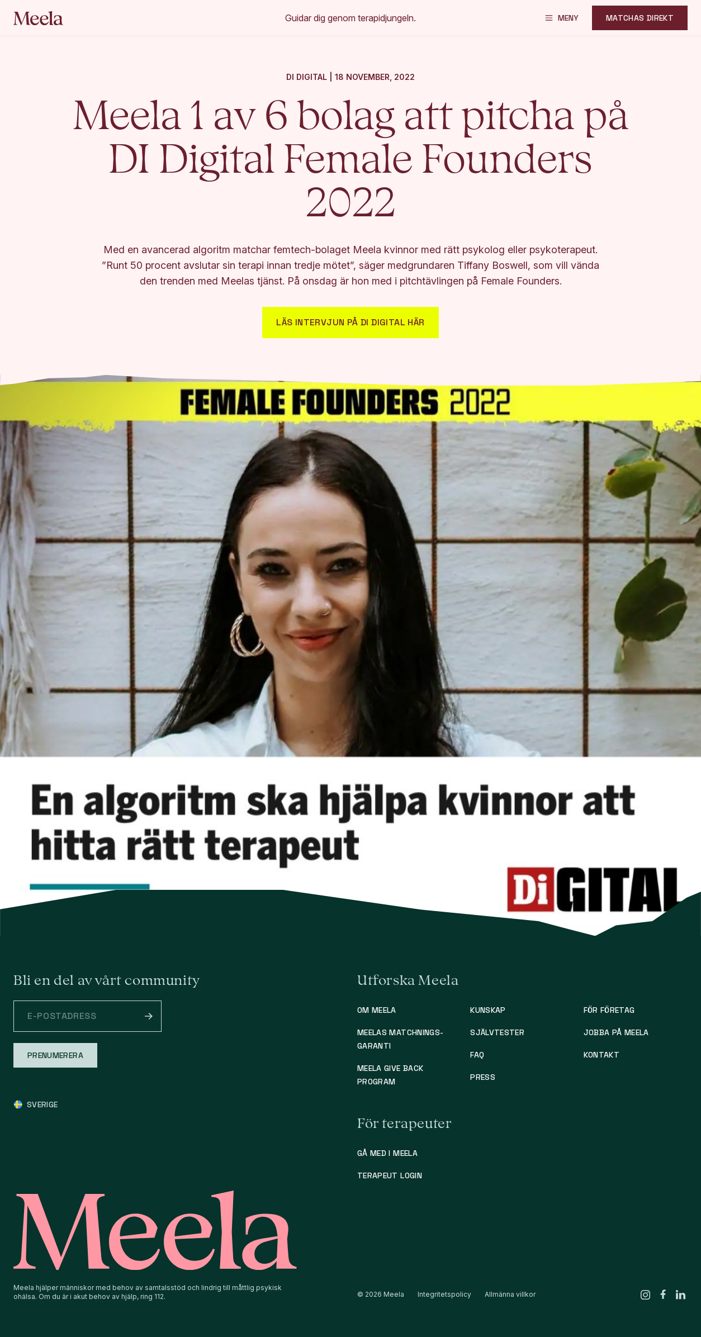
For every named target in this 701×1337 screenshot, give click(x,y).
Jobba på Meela (616, 1032)
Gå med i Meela (387, 1153)
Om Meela (376, 1010)
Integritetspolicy (444, 1294)
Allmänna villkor (510, 1294)
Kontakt (601, 1055)
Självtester (497, 1032)
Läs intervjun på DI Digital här (350, 322)
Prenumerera (55, 1055)
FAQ (477, 1055)
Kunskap (487, 1010)
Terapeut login (389, 1175)
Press (482, 1077)
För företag (609, 1010)
